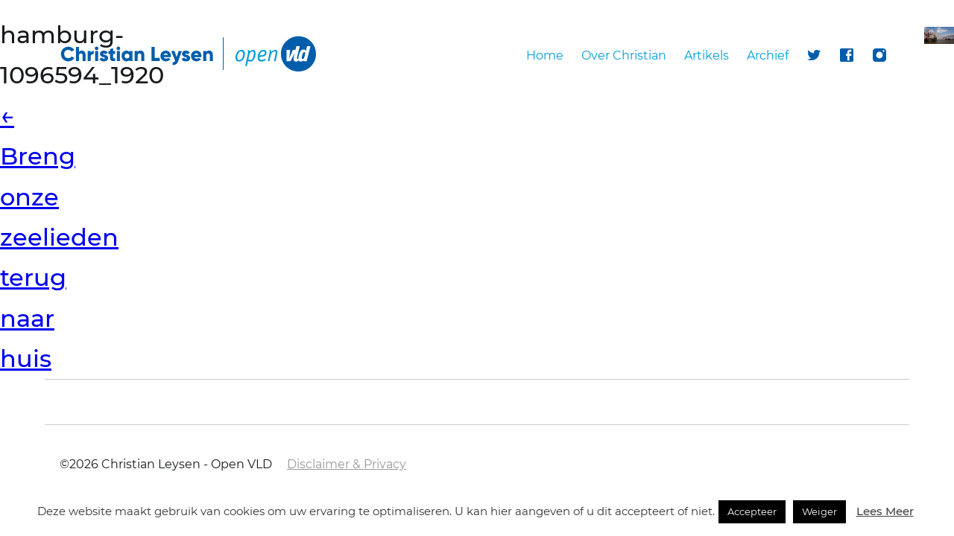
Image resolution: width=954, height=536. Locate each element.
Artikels (706, 55)
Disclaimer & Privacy (346, 464)
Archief (768, 55)
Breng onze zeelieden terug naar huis (59, 237)
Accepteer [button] (752, 511)
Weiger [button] (819, 511)
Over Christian (623, 55)
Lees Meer (885, 511)
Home (544, 55)
